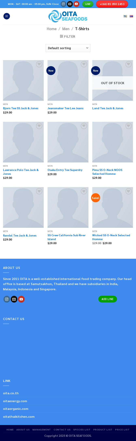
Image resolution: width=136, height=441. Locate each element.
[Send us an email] (70, 4)
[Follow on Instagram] (63, 4)
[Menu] (6, 16)
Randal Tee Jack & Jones (19, 235)
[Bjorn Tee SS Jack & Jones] (23, 80)
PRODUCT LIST (103, 429)
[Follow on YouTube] (76, 4)
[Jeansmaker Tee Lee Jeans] (68, 80)
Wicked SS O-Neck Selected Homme (111, 237)
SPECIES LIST (81, 429)
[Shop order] (68, 48)
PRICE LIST (122, 429)
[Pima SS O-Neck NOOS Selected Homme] (112, 142)
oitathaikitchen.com (19, 416)
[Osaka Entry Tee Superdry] (68, 142)
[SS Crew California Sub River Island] (68, 207)
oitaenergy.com (15, 401)
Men (65, 28)
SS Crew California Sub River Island (67, 237)
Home (52, 28)
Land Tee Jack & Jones (107, 108)
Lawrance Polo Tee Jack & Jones (21, 171)
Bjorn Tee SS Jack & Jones (20, 108)
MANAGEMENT (41, 429)
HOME (10, 429)
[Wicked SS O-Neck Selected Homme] (112, 207)
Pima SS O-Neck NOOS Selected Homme (107, 171)
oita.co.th (11, 393)
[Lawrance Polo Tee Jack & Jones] (23, 142)
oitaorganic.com (15, 408)
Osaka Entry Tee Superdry (65, 170)
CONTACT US (62, 429)
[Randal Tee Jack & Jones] (23, 207)
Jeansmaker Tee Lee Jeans (65, 108)
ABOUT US (23, 429)
